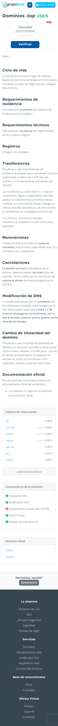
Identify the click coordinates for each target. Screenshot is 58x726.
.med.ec (10, 556)
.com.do (10, 427)
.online (9, 460)
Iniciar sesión (45, 4)
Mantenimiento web (29, 652)
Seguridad (29, 625)
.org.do (9, 440)
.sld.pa (9, 550)
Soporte (29, 711)
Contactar (29, 717)
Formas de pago (29, 631)
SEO (29, 614)
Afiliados (29, 706)
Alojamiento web (29, 663)
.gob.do (10, 447)
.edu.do (10, 434)
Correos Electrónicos (29, 668)
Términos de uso (29, 609)
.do (7, 421)
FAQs (29, 684)
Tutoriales (29, 690)
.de (7, 453)
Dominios (29, 647)
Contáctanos (29, 582)
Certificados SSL (29, 658)
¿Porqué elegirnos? (29, 620)
